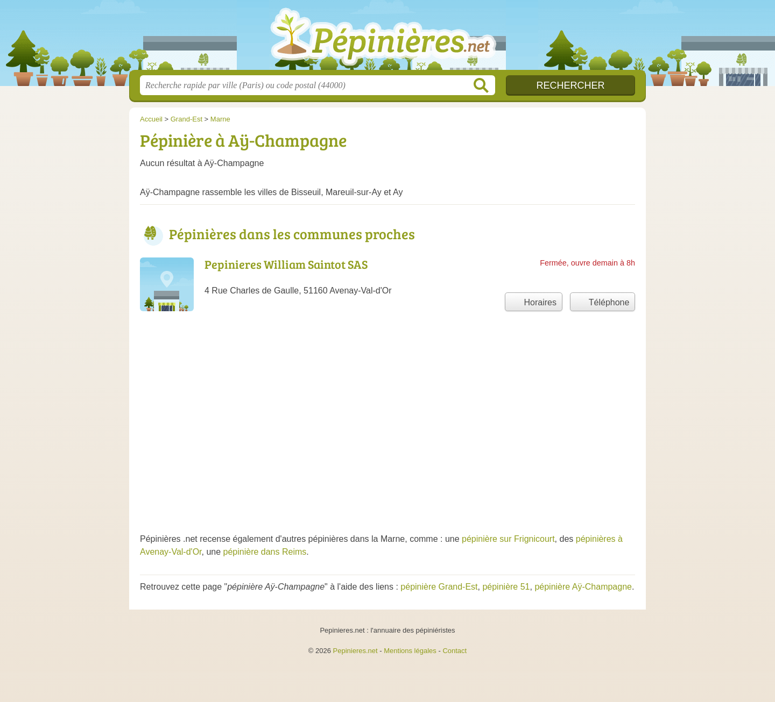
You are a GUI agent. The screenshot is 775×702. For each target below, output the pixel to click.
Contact (454, 651)
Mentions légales (410, 651)
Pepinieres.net (355, 651)
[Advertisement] (387, 436)
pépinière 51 (506, 586)
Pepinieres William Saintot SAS (286, 264)
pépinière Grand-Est (438, 586)
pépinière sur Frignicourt (508, 538)
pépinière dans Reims (265, 551)
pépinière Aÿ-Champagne (583, 586)
